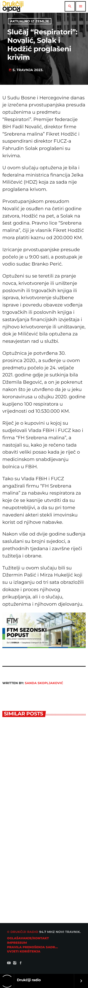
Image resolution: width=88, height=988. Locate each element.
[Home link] (12, 6)
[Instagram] (15, 963)
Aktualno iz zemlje (29, 21)
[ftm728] (44, 647)
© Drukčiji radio (22, 932)
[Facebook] (21, 963)
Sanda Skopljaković (44, 683)
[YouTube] (9, 963)
